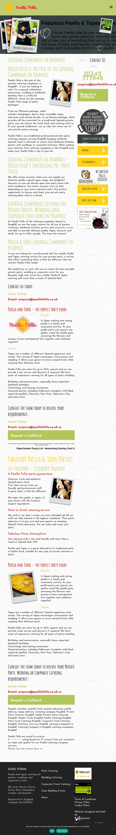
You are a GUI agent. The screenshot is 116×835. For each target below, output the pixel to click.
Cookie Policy (82, 805)
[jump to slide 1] (37, 450)
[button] (41, 435)
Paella (29, 718)
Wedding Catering (28, 724)
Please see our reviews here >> (25, 748)
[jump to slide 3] (42, 450)
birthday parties (40, 227)
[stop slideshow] (48, 450)
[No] (112, 829)
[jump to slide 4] (45, 450)
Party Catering (49, 771)
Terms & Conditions (85, 799)
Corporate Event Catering (55, 784)
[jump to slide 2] (40, 450)
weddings (13, 227)
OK (52, 831)
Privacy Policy (82, 802)
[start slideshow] (34, 450)
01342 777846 (17, 294)
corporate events (63, 227)
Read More (62, 831)
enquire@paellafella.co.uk (38, 299)
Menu (44, 797)
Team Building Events (53, 791)
